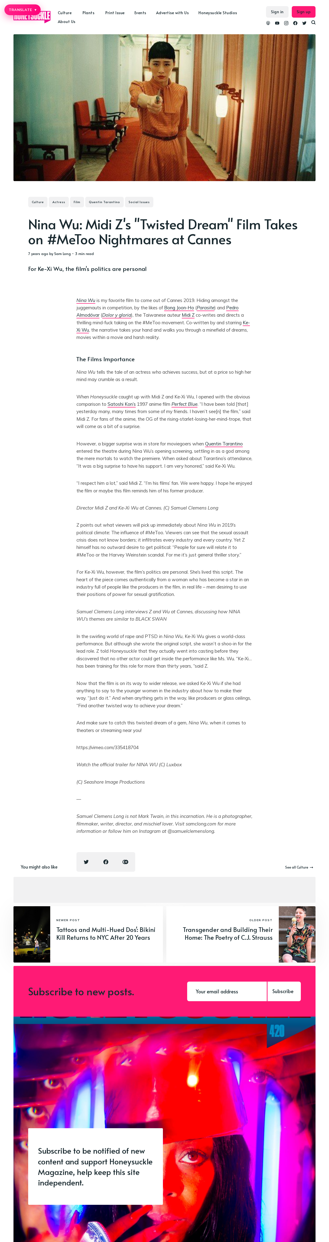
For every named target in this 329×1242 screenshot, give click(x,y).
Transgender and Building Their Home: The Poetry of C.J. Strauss (228, 933)
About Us (66, 21)
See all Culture (299, 867)
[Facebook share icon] (106, 862)
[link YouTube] (277, 23)
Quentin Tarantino (104, 202)
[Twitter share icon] (86, 862)
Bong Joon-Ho (179, 308)
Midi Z (188, 315)
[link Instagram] (286, 23)
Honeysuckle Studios (217, 12)
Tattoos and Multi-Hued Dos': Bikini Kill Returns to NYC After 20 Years (106, 933)
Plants (88, 12)
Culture (65, 12)
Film (77, 202)
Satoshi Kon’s (122, 404)
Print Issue (115, 12)
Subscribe (282, 991)
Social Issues (139, 202)
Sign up (304, 11)
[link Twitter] (304, 23)
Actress (58, 202)
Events (140, 12)
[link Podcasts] (268, 23)
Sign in (277, 11)
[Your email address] (227, 991)
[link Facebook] (295, 23)
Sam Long (62, 253)
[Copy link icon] (125, 862)
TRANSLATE (22, 10)
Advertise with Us (172, 12)
